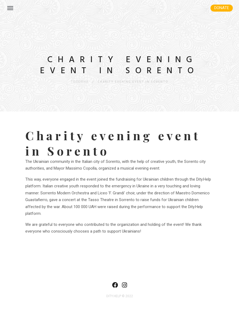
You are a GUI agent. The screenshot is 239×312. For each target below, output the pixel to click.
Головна (80, 81)
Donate (221, 7)
